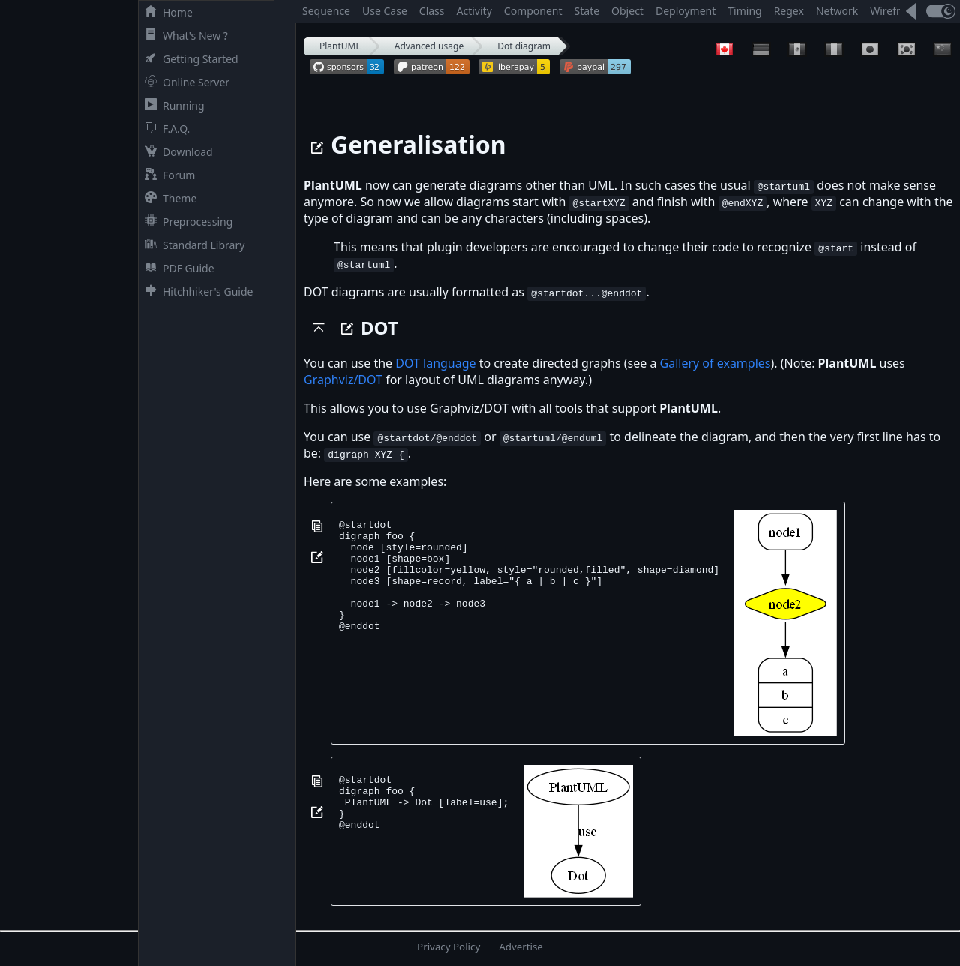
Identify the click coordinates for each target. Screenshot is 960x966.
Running (172, 105)
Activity (474, 11)
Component (533, 11)
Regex (789, 11)
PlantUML (340, 46)
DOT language (435, 363)
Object (627, 11)
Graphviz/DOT (343, 379)
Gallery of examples (715, 363)
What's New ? (183, 35)
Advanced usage (429, 46)
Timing (744, 11)
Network (837, 11)
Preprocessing (185, 221)
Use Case (384, 11)
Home (166, 12)
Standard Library (191, 245)
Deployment (686, 11)
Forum (167, 175)
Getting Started (188, 59)
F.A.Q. (164, 129)
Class (432, 11)
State (587, 11)
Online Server (184, 82)
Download (176, 152)
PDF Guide (176, 268)
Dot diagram (523, 46)
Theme (167, 198)
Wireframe (896, 11)
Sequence (326, 11)
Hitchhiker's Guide (196, 291)
